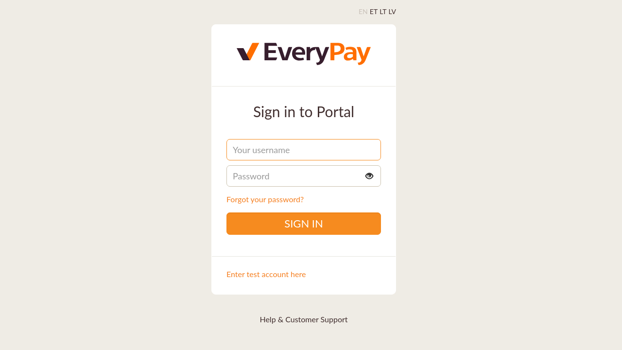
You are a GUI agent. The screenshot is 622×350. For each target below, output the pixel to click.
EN (363, 11)
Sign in (303, 223)
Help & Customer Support (303, 319)
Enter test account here (266, 274)
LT (383, 11)
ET (374, 11)
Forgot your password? (265, 199)
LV (392, 11)
